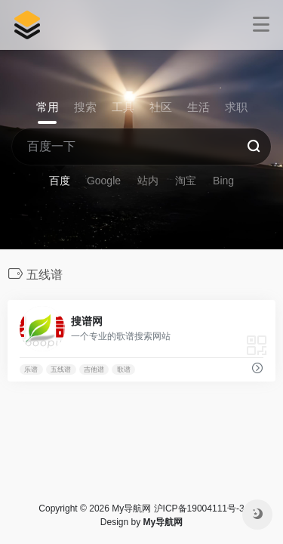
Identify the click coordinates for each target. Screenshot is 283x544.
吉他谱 (94, 369)
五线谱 (61, 369)
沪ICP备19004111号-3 (199, 508)
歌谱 (124, 369)
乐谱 (31, 369)
